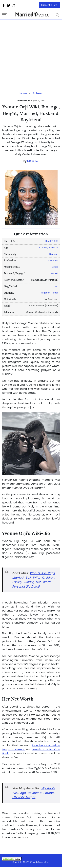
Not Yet (54, 273)
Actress (37, 93)
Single (55, 267)
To (27, 578)
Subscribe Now (49, 4)
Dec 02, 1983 (51, 241)
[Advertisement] (31, 51)
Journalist (53, 260)
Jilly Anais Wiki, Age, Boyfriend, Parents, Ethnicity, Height (33, 792)
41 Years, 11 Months (48, 247)
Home (23, 93)
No (56, 286)
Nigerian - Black (49, 292)
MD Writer (33, 161)
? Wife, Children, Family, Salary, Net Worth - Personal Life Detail (33, 582)
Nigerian (53, 254)
